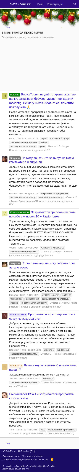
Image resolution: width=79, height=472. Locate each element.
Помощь (43, 459)
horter (12, 138)
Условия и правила (32, 456)
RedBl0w (14, 350)
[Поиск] (74, 4)
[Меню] (5, 4)
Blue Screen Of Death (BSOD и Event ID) (52, 433)
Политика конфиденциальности (19, 459)
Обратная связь (11, 456)
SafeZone (8, 451)
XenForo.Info (23, 469)
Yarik (11, 429)
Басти (12, 193)
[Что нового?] (67, 4)
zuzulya (13, 378)
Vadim (12, 247)
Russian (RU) (26, 451)
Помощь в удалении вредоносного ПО (29, 150)
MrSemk (13, 295)
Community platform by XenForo (29, 466)
